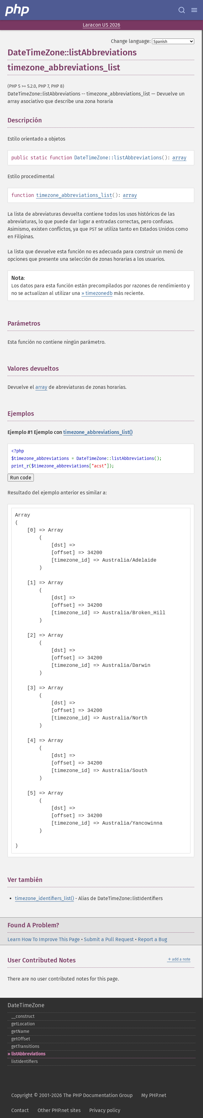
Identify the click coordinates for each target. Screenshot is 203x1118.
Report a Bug (152, 939)
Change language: (131, 41)
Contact (20, 1110)
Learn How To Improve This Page (44, 939)
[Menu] (194, 10)
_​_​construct (22, 1016)
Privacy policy (104, 1110)
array (179, 158)
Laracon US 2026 (101, 25)
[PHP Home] (17, 10)
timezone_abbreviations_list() (98, 432)
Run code (20, 478)
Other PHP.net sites (59, 1110)
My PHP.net (153, 1095)
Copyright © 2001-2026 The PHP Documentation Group (72, 1095)
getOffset (20, 1039)
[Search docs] (181, 10)
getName (20, 1031)
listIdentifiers (24, 1061)
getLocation (23, 1024)
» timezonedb (96, 293)
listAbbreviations (28, 1054)
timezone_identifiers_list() (44, 898)
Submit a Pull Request (109, 939)
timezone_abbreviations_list (74, 195)
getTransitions (25, 1046)
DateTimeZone (26, 1005)
